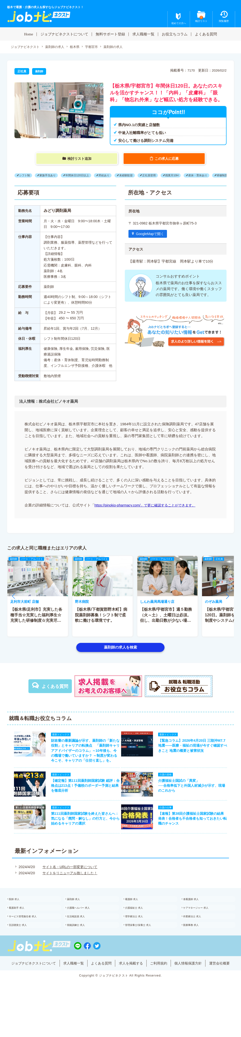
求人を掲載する (146, 987)
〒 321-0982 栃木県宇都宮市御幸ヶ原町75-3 (164, 223)
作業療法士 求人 (198, 936)
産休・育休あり (212, 175)
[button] (13, 596)
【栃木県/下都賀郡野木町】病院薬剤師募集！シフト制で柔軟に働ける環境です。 (101, 615)
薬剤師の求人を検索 (120, 647)
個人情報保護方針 (207, 987)
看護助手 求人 (22, 926)
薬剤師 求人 (79, 916)
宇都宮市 (97, 47)
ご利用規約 (176, 987)
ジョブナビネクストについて (64, 34)
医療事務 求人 (196, 947)
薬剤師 (39, 71)
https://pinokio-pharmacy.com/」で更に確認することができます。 (148, 505)
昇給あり (111, 175)
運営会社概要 (121, 994)
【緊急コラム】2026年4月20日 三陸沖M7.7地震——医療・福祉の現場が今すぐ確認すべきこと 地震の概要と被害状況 (195, 748)
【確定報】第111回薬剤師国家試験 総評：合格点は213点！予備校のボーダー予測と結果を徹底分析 (82, 796)
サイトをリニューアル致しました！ (69, 889)
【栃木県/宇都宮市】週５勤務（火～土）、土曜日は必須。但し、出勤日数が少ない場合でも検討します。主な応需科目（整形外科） (166, 621)
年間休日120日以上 (82, 175)
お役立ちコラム (175, 34)
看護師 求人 (137, 916)
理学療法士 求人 (140, 936)
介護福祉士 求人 (140, 926)
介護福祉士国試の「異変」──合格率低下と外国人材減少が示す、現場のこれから (195, 796)
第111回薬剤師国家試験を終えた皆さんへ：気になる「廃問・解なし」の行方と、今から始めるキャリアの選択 (82, 833)
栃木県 (79, 47)
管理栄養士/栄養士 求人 (144, 947)
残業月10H (185, 175)
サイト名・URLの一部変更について (69, 882)
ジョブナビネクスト (26, 47)
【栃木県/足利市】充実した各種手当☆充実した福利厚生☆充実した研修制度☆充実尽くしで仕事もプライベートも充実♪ (36, 621)
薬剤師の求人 (58, 47)
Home (28, 34)
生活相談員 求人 (81, 936)
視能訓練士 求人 (81, 947)
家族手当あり (50, 175)
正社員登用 (159, 175)
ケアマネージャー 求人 (202, 926)
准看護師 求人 (196, 916)
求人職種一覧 (143, 34)
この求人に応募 (167, 159)
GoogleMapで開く (151, 234)
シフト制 (25, 175)
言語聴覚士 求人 (23, 947)
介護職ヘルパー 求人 (84, 926)
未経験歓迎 (134, 175)
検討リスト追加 (80, 159)
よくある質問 (206, 34)
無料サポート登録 (110, 34)
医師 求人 (19, 916)
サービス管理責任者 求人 (29, 936)
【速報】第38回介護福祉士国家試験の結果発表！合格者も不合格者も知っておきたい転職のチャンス (194, 833)
